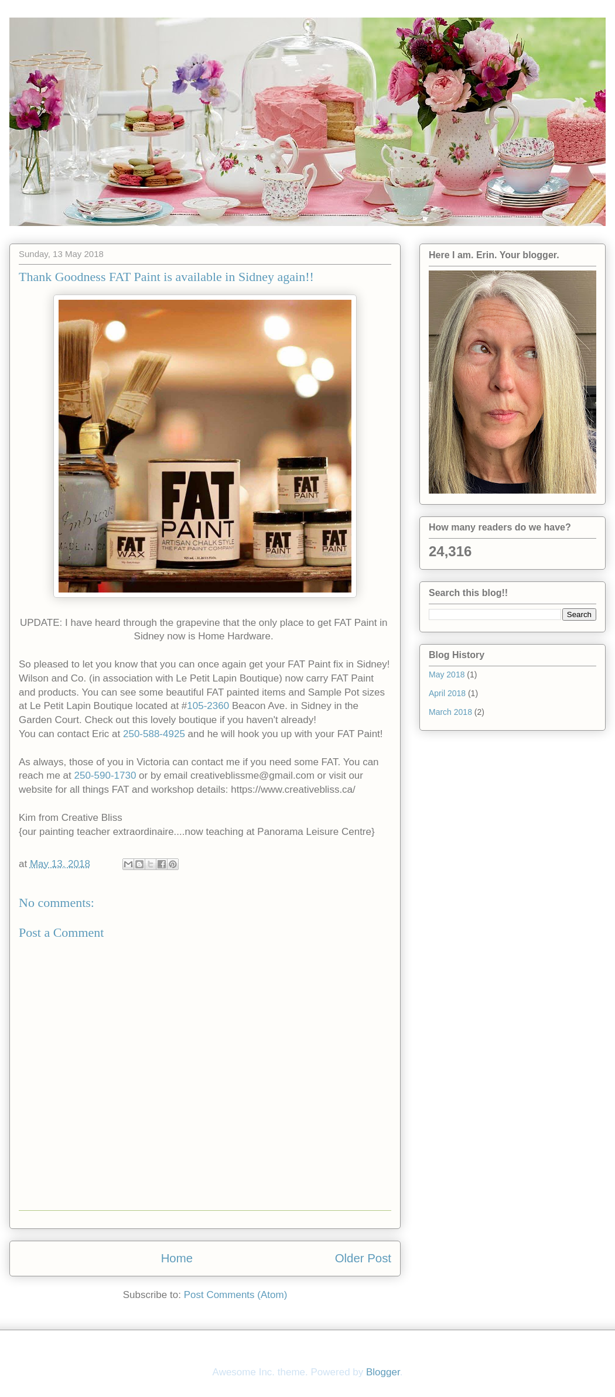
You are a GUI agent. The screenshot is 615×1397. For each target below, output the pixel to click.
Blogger (383, 1372)
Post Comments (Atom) (236, 1294)
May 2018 (446, 674)
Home (177, 1258)
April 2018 (447, 693)
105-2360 (208, 705)
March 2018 (450, 712)
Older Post (363, 1258)
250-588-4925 (154, 733)
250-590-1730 (105, 775)
